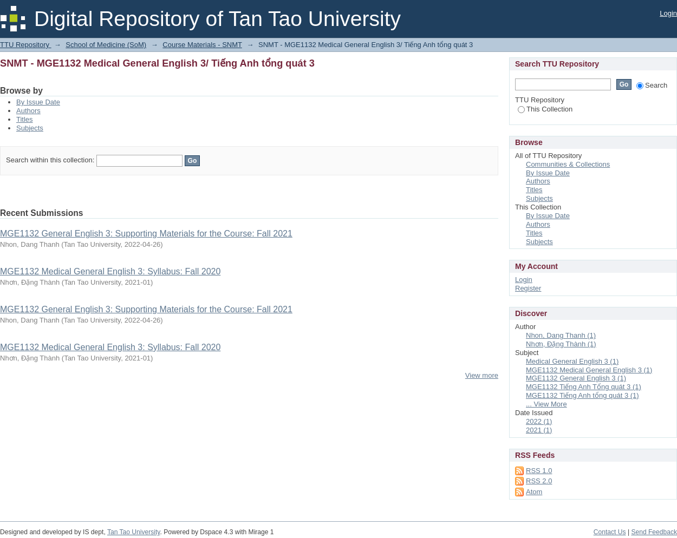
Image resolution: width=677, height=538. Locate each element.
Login (668, 13)
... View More (546, 404)
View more (481, 375)
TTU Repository (25, 45)
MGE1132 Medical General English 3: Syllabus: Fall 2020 (110, 271)
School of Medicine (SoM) (106, 45)
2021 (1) (539, 430)
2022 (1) (539, 421)
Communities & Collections (568, 164)
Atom (534, 492)
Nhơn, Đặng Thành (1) (561, 344)
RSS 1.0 (539, 471)
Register (528, 288)
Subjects (29, 128)
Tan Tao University (133, 532)
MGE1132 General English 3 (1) (576, 378)
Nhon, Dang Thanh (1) (561, 335)
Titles (24, 119)
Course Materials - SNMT (202, 45)
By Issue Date (38, 102)
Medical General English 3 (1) (572, 361)
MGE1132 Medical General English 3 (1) (589, 370)
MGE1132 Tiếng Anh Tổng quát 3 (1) (583, 387)
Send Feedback (654, 532)
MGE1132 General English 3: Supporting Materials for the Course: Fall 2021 (146, 233)
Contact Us (610, 532)
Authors (28, 111)
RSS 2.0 (539, 481)
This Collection (545, 109)
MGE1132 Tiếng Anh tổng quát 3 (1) (582, 395)
